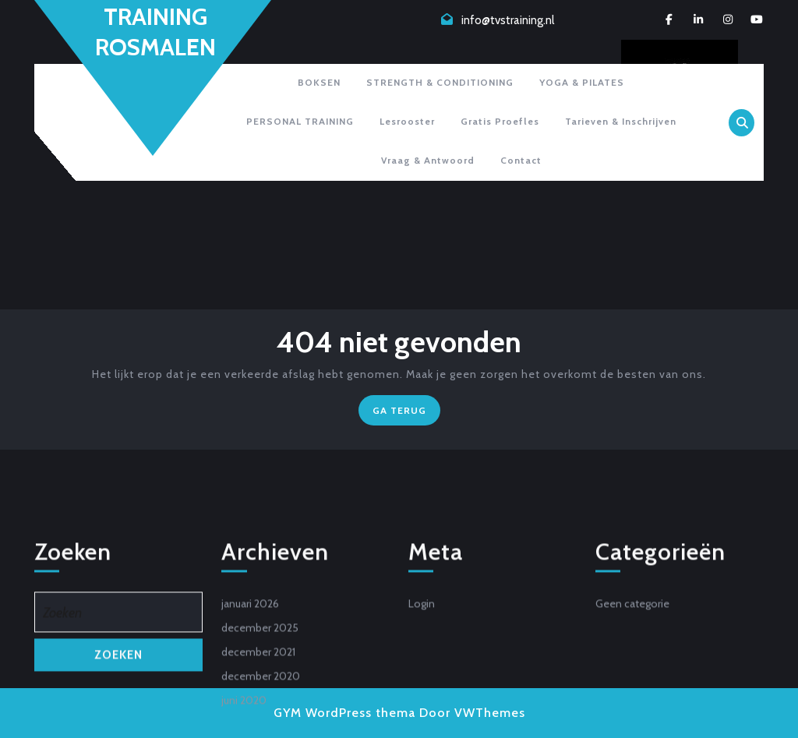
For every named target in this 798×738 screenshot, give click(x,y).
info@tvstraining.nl (507, 20)
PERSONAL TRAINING (300, 121)
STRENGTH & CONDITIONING (440, 82)
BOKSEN (319, 82)
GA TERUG (406, 413)
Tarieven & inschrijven (620, 121)
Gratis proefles (500, 121)
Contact (521, 160)
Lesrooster (407, 121)
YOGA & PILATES (581, 82)
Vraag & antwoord (428, 160)
